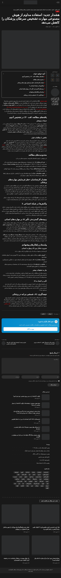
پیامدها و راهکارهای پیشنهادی (36, 92)
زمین (40, 483)
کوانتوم (22, 490)
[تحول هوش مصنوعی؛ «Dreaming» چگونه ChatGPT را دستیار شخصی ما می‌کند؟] (46, 410)
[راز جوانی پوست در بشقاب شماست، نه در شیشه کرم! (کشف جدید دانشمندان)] (15, 550)
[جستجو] (2, 2)
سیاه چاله (41, 486)
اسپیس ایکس (45, 479)
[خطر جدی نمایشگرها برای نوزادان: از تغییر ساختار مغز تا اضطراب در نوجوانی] (15, 519)
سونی (47, 486)
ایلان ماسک (24, 479)
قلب (47, 488)
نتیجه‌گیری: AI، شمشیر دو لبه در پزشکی (33, 95)
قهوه (43, 488)
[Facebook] (57, 75)
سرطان (28, 483)
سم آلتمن (17, 483)
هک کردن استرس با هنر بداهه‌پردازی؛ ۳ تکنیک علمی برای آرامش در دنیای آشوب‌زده (55, 101)
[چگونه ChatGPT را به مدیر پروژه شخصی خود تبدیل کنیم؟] (46, 402)
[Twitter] (52, 75)
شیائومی (30, 486)
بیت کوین (31, 481)
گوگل (47, 492)
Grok (33, 477)
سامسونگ (35, 483)
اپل (29, 479)
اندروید (39, 479)
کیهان (17, 490)
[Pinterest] (57, 80)
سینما (36, 486)
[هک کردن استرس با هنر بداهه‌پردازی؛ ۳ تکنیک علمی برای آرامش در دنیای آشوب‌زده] (55, 92)
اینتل (18, 479)
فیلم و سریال (19, 486)
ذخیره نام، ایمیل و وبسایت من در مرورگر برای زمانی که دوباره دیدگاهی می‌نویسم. (43, 385)
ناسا (15, 488)
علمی (57, 11)
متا (23, 488)
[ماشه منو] (57, 2)
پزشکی (36, 490)
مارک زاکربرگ (36, 488)
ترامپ (20, 481)
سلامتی (23, 483)
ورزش (47, 490)
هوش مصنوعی (43, 101)
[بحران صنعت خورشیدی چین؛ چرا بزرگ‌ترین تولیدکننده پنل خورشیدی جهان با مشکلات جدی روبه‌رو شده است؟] (46, 418)
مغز (19, 488)
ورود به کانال (30, 331)
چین (32, 490)
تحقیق (26, 481)
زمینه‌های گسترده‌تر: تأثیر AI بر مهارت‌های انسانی (31, 89)
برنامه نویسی (38, 481)
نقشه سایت (30, 576)
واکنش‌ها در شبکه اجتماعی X (36, 86)
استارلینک (16, 477)
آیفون (22, 477)
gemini (39, 477)
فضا (25, 486)
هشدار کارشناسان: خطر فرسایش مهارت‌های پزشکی (30, 82)
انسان (34, 479)
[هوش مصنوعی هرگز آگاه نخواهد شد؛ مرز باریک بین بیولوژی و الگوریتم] (46, 442)
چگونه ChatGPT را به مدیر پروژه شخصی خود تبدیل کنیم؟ (26, 401)
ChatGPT (46, 477)
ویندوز (42, 490)
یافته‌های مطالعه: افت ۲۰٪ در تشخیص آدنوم (32, 76)
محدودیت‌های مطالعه (38, 79)
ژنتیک (28, 490)
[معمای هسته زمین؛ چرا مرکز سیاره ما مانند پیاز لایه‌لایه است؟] (45, 550)
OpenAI (27, 477)
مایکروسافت (28, 488)
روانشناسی (46, 483)
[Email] (52, 80)
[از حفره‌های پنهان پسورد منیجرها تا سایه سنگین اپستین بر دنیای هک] (46, 434)
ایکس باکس (46, 481)
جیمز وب (15, 481)
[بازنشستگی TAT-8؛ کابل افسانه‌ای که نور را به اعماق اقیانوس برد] (46, 426)
